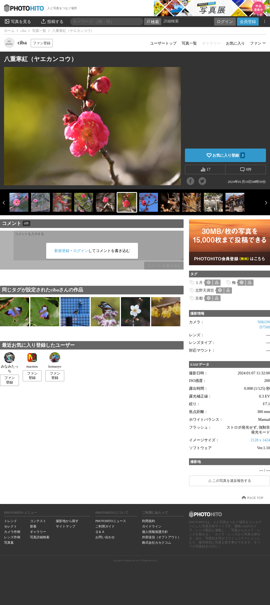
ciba (23, 31)
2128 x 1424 (260, 440)
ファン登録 (41, 43)
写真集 (9, 542)
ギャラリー (38, 531)
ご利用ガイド (105, 526)
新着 (33, 526)
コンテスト (38, 521)
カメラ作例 (12, 531)
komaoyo (54, 360)
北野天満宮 (204, 290)
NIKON (264, 322)
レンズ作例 (12, 537)
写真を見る (17, 21)
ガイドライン (151, 526)
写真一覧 (39, 31)
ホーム (9, 31)
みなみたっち (9, 362)
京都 (199, 298)
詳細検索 (171, 21)
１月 (199, 282)
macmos (32, 360)
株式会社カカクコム (156, 542)
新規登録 (61, 250)
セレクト (10, 526)
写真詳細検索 (39, 537)
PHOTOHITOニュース (110, 521)
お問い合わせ (105, 537)
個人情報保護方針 (155, 531)
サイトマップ (65, 526)
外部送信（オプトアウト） (161, 537)
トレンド (10, 521)
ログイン (225, 21)
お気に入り (235, 43)
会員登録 (248, 21)
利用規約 (148, 521)
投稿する (51, 21)
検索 (152, 21)
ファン (255, 43)
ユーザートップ (163, 43)
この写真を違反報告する (231, 481)
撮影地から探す (67, 521)
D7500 (264, 327)
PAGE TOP (255, 498)
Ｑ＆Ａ (100, 531)
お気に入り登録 (228, 155)
